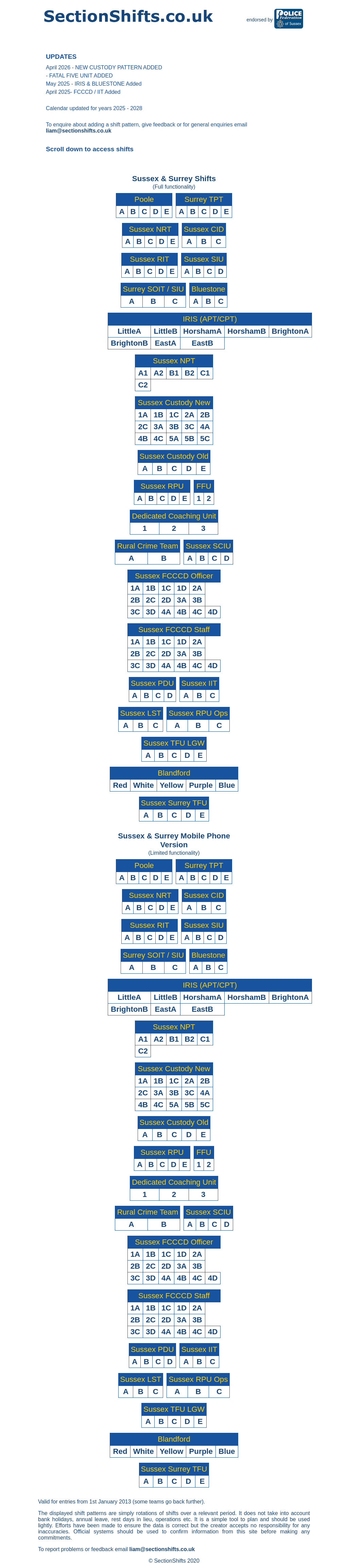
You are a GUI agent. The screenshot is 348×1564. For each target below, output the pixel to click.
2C (143, 426)
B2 (189, 373)
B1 (174, 373)
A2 (158, 373)
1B (158, 415)
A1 (143, 373)
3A (158, 426)
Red (120, 785)
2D (166, 600)
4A (205, 426)
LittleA (129, 331)
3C (189, 426)
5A (174, 438)
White (143, 785)
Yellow (172, 785)
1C (174, 415)
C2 (143, 385)
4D (213, 612)
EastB (202, 343)
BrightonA (290, 331)
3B (174, 426)
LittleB (165, 331)
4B (143, 438)
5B (189, 438)
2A (189, 415)
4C (158, 438)
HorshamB (246, 331)
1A (143, 415)
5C (205, 438)
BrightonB (129, 343)
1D (182, 588)
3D (151, 612)
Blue (227, 785)
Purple (201, 785)
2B (205, 415)
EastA (165, 343)
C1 (205, 373)
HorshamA (202, 331)
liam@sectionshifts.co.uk (78, 131)
